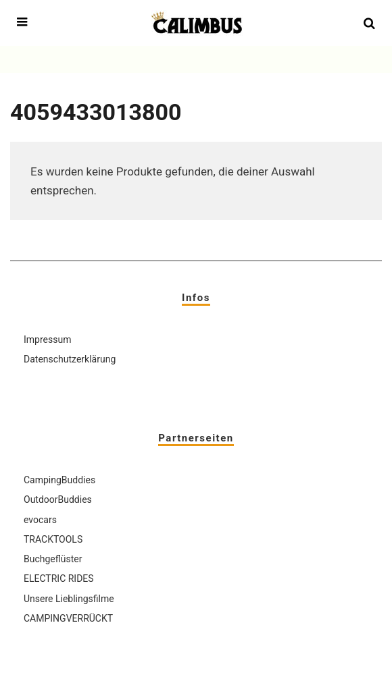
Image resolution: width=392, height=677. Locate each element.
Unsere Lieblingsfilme (69, 598)
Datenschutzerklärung (70, 359)
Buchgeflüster (53, 558)
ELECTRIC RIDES (59, 578)
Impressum (47, 339)
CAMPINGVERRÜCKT (68, 618)
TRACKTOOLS (53, 539)
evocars (40, 519)
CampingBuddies (59, 480)
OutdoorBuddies (58, 499)
